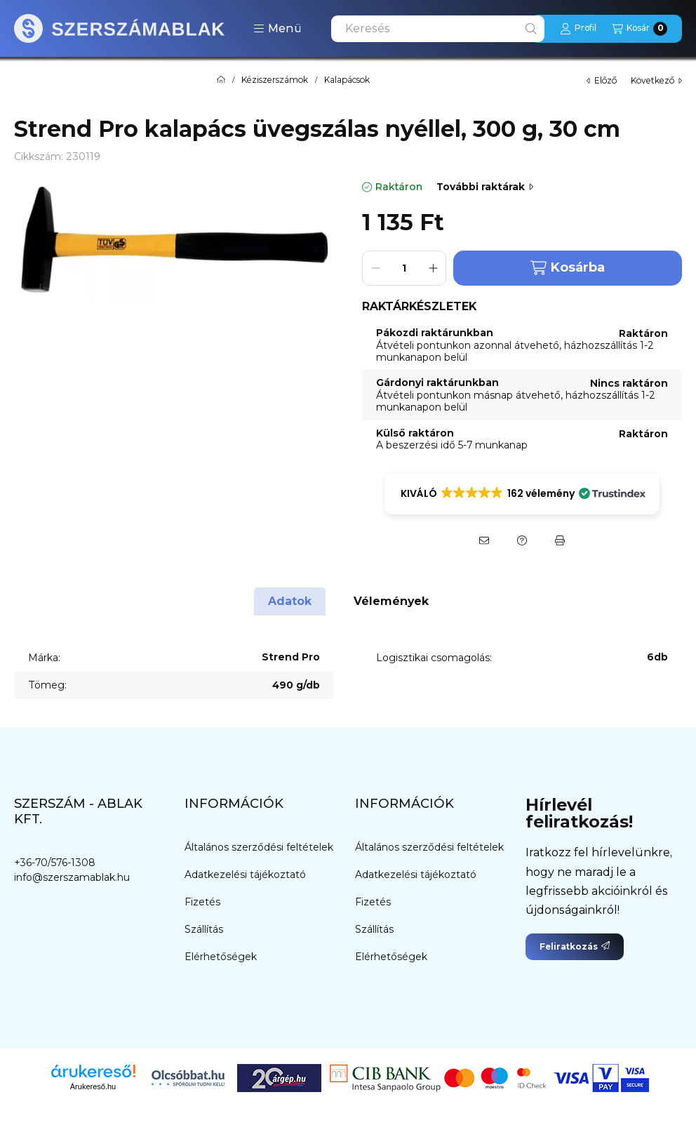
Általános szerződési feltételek (259, 847)
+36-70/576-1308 (54, 862)
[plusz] (433, 268)
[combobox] (437, 29)
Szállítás (204, 929)
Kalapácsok (347, 80)
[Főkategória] (221, 80)
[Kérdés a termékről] (522, 540)
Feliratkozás (575, 946)
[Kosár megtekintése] (639, 29)
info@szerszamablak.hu (72, 877)
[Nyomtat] (560, 540)
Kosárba (567, 268)
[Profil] (578, 29)
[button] (277, 29)
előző (602, 80)
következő (656, 80)
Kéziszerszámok (274, 80)
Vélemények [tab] (391, 601)
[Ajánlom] (484, 540)
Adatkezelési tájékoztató (245, 874)
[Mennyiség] (404, 268)
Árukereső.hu (93, 1086)
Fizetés (202, 902)
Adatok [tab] (290, 601)
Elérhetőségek (221, 956)
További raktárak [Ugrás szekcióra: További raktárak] (484, 186)
